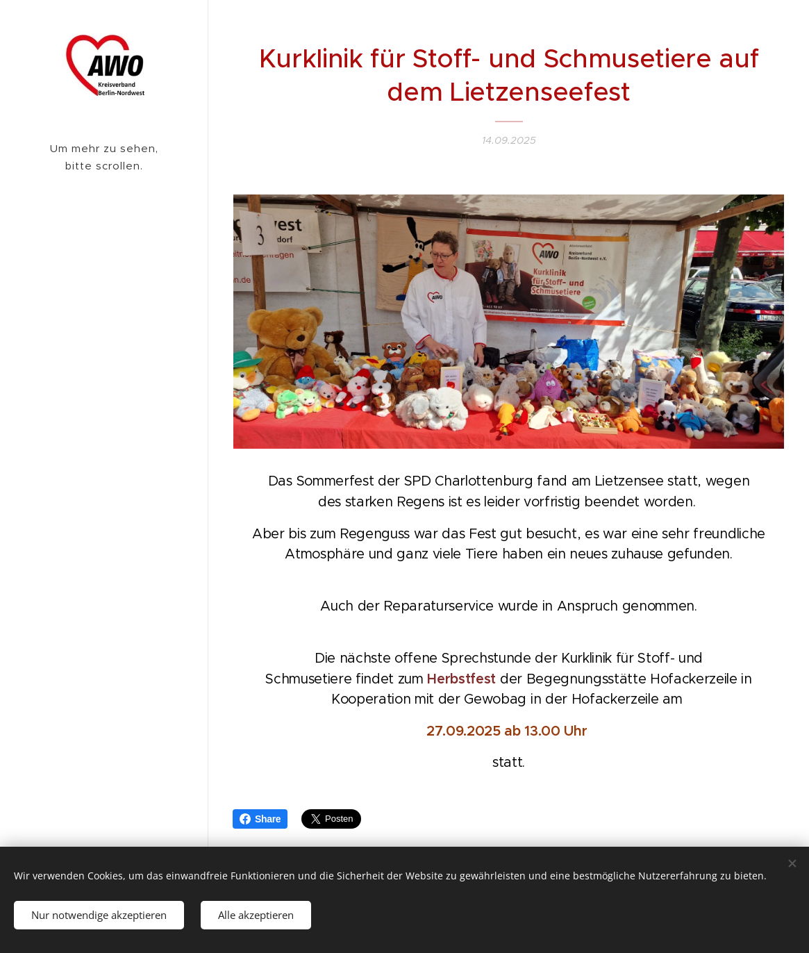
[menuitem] (104, 299)
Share (260, 818)
